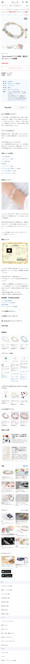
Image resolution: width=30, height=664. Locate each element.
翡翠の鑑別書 (5, 304)
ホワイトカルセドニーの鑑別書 (9, 306)
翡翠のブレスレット (6, 377)
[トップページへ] (15, 3)
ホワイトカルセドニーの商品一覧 (25, 377)
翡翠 (3, 163)
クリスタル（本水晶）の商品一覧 (16, 379)
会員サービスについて (6, 637)
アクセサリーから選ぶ (6, 586)
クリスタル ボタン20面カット (9, 168)
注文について (4, 629)
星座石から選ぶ (5, 614)
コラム (3, 656)
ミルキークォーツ (6, 159)
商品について (4, 625)
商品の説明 (8, 107)
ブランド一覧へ (24, 510)
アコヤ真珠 (4, 156)
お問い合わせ (4, 645)
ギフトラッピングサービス (8, 641)
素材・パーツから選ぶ (6, 590)
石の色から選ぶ (5, 602)
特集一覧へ (25, 466)
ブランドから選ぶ (5, 594)
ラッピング (10, 85)
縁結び (25, 371)
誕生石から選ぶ (5, 606)
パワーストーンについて (7, 621)
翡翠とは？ (5, 375)
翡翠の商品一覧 (5, 376)
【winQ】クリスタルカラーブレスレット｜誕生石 (16, 401)
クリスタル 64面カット (7, 170)
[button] (3, 29)
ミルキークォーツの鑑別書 (8, 302)
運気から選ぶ (4, 610)
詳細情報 (22, 107)
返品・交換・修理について (8, 633)
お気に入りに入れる (15, 68)
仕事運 (6, 372)
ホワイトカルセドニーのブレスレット (25, 379)
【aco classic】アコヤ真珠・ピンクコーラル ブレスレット (9, 422)
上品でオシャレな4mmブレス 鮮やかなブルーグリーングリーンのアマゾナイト (24, 347)
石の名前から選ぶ (5, 598)
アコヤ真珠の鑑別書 (7, 300)
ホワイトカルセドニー (7, 173)
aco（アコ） (5, 53)
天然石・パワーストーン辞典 (8, 660)
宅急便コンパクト (12, 83)
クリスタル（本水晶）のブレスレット (16, 381)
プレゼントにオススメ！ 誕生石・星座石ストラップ (25, 401)
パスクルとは (4, 652)
